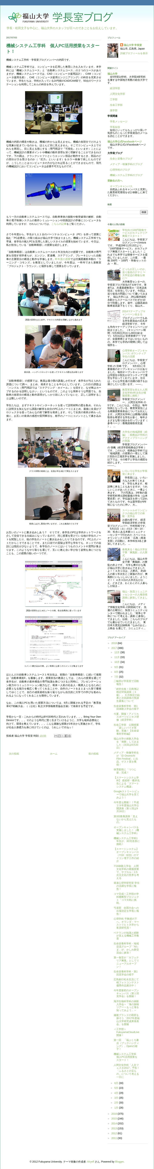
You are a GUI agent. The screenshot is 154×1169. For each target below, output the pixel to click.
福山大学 (112, 73)
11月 (117, 657)
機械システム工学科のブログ (125, 175)
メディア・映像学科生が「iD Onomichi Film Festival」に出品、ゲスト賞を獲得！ (126, 758)
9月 (116, 667)
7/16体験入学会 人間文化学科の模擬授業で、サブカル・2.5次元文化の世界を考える (126, 872)
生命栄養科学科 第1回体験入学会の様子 (126, 707)
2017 (114, 648)
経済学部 (115, 88)
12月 (117, 652)
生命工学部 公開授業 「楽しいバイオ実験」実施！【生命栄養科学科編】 (127, 729)
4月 (116, 1092)
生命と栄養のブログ (120, 158)
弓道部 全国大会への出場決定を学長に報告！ (126, 910)
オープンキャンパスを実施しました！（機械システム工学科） (126, 830)
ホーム (53, 753)
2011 (114, 1138)
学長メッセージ (117, 121)
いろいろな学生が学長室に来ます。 (134, 472)
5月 (116, 1087)
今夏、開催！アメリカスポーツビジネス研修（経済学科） (126, 716)
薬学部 (113, 110)
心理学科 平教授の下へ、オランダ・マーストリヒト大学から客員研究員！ (126, 923)
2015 (114, 1118)
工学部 (113, 99)
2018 (114, 643)
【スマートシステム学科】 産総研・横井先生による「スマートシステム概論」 (127, 782)
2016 (114, 1113)
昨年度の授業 (62, 259)
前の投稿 (93, 753)
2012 (114, 1133)
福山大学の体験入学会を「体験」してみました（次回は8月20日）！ (126, 743)
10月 (117, 662)
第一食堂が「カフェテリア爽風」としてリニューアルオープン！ (126, 962)
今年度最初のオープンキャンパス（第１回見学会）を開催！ (126, 993)
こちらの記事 (58, 223)
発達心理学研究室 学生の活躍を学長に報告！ (126, 885)
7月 (116, 676)
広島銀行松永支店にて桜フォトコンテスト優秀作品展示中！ (126, 982)
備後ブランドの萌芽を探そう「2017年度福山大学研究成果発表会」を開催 (126, 1019)
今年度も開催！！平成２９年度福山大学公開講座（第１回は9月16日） (126, 807)
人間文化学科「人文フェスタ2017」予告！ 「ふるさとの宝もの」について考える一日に (128, 1071)
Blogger (119, 1161)
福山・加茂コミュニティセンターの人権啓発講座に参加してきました (134, 596)
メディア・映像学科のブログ (125, 164)
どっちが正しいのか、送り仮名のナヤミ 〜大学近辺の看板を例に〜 (134, 274)
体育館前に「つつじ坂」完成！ (125, 771)
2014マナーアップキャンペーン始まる (133, 313)
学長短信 (113, 127)
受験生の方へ (114, 180)
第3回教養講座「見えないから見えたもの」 (126, 819)
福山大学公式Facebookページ (124, 141)
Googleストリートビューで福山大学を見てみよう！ (126, 794)
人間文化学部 (117, 93)
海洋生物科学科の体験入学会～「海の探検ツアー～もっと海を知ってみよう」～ (126, 1006)
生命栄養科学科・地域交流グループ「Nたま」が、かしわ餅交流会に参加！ (126, 948)
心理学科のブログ (118, 169)
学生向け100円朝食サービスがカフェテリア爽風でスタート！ (134, 233)
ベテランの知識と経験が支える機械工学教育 (126, 935)
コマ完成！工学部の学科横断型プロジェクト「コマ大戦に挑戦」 (126, 898)
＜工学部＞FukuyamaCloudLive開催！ (126, 1032)
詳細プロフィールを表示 (134, 53)
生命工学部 (116, 105)
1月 (116, 1107)
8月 (116, 671)
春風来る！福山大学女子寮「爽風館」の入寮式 (134, 552)
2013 (114, 1128)
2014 (114, 1123)
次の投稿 (14, 753)
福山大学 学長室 (133, 45)
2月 (116, 1102)
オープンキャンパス (120, 186)
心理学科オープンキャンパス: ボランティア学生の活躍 (134, 353)
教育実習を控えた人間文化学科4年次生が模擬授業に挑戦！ (134, 392)
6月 (116, 1083)
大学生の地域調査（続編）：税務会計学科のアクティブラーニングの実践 (134, 436)
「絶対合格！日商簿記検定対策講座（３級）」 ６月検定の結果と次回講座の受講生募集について (127, 694)
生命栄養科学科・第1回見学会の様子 (126, 973)
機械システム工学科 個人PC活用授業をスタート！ (126, 1057)
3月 (116, 1097)
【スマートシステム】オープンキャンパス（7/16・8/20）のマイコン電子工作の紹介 (126, 855)
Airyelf (90, 1161)
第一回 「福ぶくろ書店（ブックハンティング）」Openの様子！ (126, 1044)
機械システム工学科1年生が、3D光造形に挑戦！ (127, 841)
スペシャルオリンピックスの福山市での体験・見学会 (134, 513)
